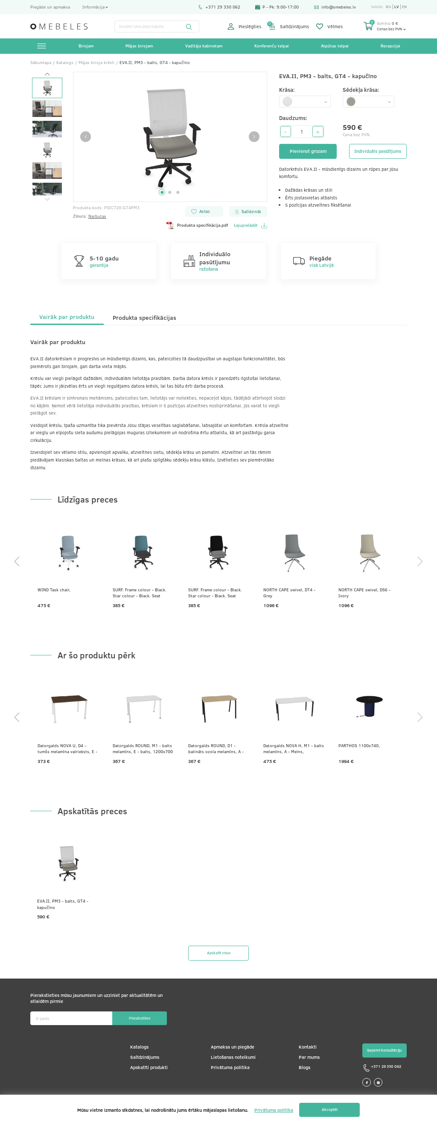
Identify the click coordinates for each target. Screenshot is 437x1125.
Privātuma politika (230, 1067)
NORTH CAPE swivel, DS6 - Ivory (364, 593)
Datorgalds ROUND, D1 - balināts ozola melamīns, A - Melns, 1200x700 (216, 748)
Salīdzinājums (289, 26)
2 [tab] (170, 192)
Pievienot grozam (308, 151)
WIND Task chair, (54, 590)
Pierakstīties (139, 1018)
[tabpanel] (170, 137)
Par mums (309, 1057)
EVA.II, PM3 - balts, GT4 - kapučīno (62, 904)
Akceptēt (330, 1109)
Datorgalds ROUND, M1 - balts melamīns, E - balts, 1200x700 (143, 748)
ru (388, 6)
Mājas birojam (139, 46)
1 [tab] (161, 192)
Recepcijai (390, 46)
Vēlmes (329, 26)
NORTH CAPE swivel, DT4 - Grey (289, 593)
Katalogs (139, 1046)
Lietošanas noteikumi (233, 1057)
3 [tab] (177, 192)
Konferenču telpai (271, 46)
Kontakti (308, 1046)
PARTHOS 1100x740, (359, 745)
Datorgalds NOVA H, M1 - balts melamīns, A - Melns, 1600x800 (293, 748)
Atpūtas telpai (335, 46)
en (404, 6)
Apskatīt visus (218, 953)
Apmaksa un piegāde (232, 1046)
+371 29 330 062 (219, 7)
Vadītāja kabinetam (204, 46)
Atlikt (200, 211)
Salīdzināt (248, 211)
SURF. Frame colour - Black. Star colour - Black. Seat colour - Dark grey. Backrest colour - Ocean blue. (140, 593)
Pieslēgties (244, 26)
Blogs (304, 1067)
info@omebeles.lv (335, 7)
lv (396, 6)
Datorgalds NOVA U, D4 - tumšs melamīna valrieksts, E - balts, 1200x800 (67, 748)
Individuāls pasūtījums (377, 151)
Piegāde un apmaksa (50, 7)
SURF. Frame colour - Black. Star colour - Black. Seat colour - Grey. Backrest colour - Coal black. (217, 593)
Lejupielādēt (250, 225)
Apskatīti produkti (149, 1067)
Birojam (86, 46)
